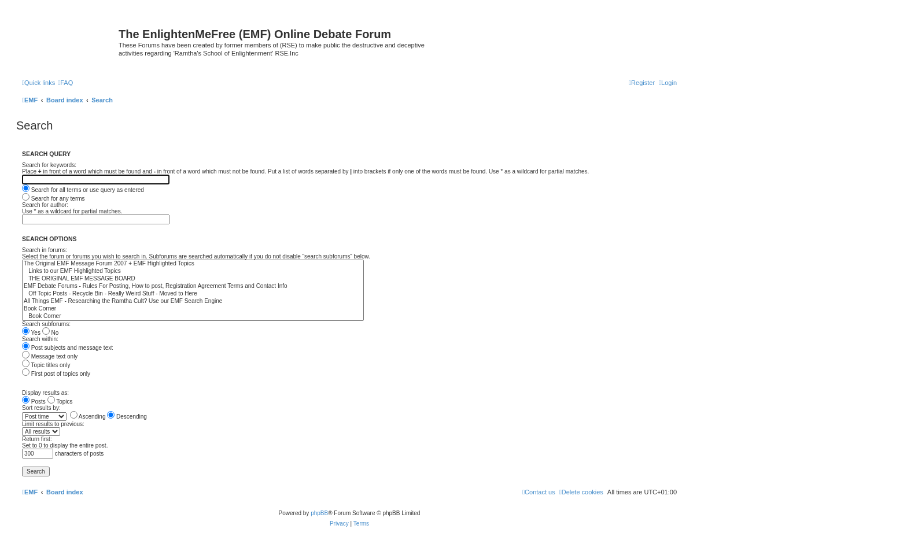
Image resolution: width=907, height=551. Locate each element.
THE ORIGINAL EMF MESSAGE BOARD (193, 279)
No (50, 333)
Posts (34, 401)
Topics (60, 401)
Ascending (88, 416)
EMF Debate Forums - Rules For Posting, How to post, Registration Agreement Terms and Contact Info (193, 286)
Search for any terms (53, 198)
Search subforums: (46, 324)
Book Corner (193, 309)
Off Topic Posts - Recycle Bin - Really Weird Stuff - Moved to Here (193, 294)
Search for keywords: (49, 165)
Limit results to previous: (53, 424)
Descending (127, 416)
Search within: (40, 339)
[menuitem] (65, 83)
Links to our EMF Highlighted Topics (193, 271)
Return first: (37, 439)
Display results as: (45, 393)
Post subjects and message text (67, 348)
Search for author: (45, 205)
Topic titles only (46, 365)
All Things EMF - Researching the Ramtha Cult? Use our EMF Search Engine (193, 301)
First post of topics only (56, 374)
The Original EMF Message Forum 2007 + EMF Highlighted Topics (193, 264)
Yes (31, 333)
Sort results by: (41, 408)
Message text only (50, 356)
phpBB (319, 513)
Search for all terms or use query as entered (83, 190)
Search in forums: (44, 250)
